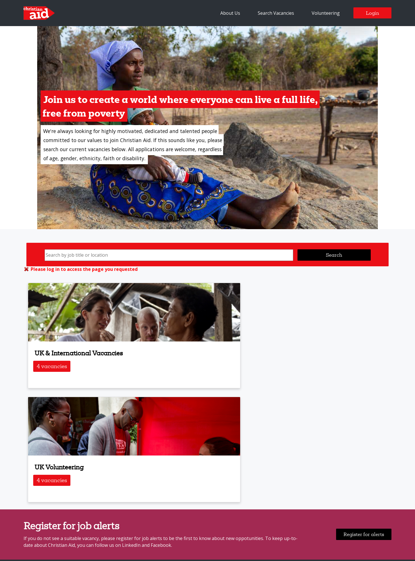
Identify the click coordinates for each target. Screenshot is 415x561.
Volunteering (326, 13)
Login (372, 13)
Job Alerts (79, 464)
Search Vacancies (276, 13)
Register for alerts (363, 420)
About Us (230, 13)
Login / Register (115, 464)
